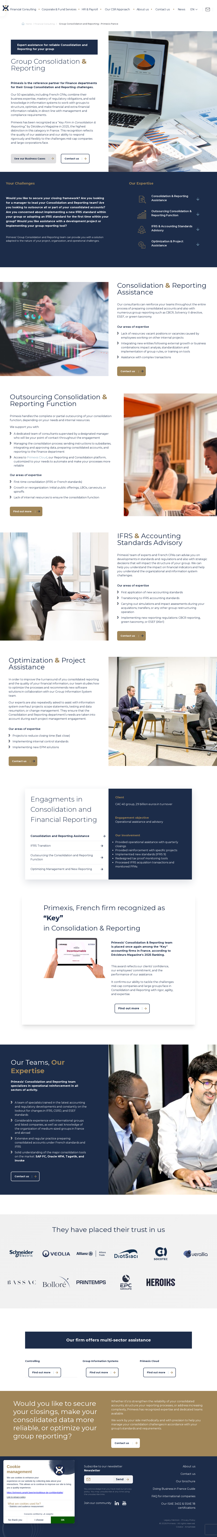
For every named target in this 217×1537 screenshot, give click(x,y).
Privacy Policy (188, 1520)
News (181, 9)
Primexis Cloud (37, 457)
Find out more (22, 511)
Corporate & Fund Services (59, 9)
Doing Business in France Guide (174, 1488)
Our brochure (185, 1481)
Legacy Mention (172, 1520)
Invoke (20, 1160)
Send (122, 1479)
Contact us (162, 9)
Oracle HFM (55, 1156)
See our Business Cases (29, 158)
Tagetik (71, 1156)
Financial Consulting (23, 9)
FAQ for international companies (173, 1496)
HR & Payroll (90, 9)
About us (143, 9)
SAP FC (41, 1156)
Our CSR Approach (117, 9)
